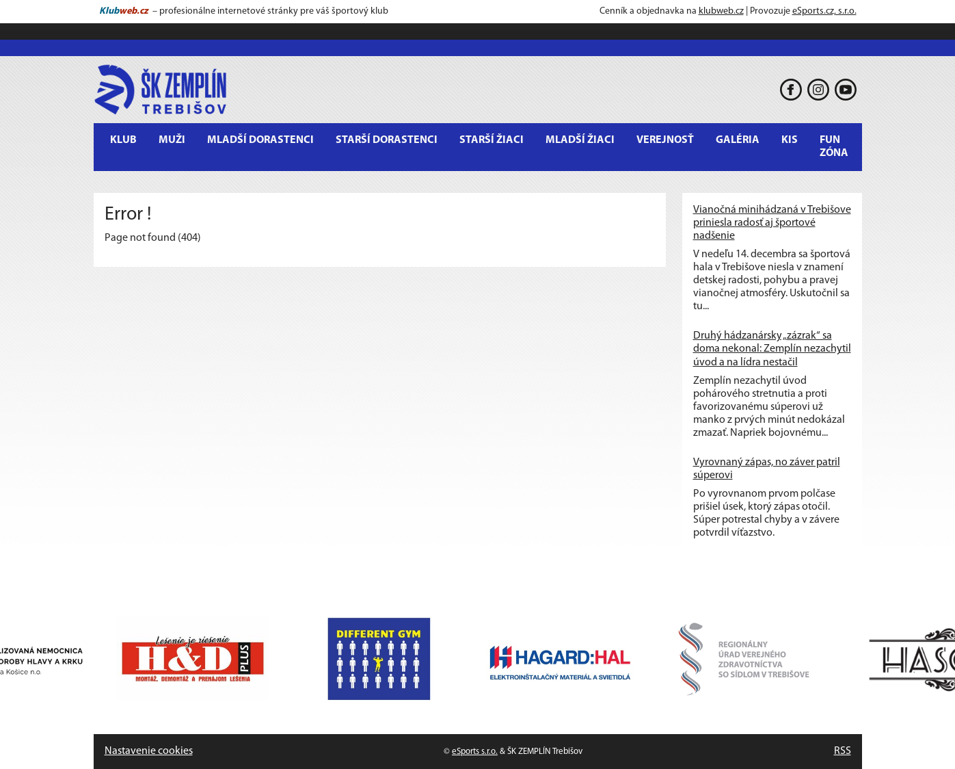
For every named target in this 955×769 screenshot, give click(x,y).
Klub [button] (123, 140)
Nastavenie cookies (149, 751)
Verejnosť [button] (665, 140)
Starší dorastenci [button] (387, 140)
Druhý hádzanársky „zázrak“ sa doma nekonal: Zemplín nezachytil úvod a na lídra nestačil (772, 348)
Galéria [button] (737, 140)
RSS (842, 751)
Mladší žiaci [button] (580, 140)
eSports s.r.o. (475, 751)
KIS (789, 140)
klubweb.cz (721, 11)
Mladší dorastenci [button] (260, 140)
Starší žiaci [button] (491, 140)
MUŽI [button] (172, 140)
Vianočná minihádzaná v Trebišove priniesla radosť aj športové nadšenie (772, 223)
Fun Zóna (834, 147)
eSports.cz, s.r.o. (824, 11)
